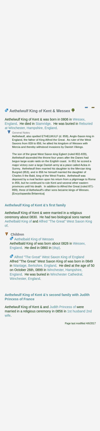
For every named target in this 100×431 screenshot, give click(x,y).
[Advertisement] (50, 52)
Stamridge (43, 124)
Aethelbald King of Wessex (34, 239)
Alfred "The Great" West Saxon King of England (49, 257)
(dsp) (56, 248)
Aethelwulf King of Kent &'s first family (35, 205)
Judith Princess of (63, 307)
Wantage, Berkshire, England (34, 265)
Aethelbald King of (18, 221)
